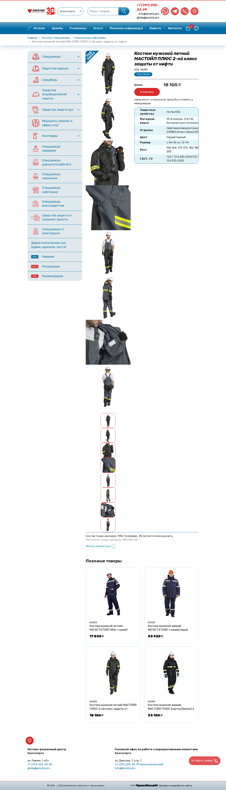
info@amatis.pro (149, 13)
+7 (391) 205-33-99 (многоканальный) (139, 764)
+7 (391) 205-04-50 (39, 764)
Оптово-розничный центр (46, 751)
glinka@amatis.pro (148, 17)
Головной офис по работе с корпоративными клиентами (156, 751)
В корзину (147, 92)
